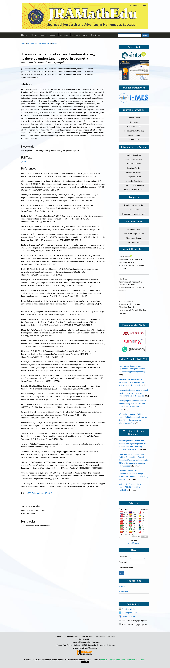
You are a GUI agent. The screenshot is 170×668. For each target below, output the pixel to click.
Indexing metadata (129, 612)
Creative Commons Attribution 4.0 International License (123, 659)
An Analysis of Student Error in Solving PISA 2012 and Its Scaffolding (131, 487)
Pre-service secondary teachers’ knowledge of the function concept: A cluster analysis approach (133, 382)
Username (123, 556)
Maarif (54, 43)
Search (53, 35)
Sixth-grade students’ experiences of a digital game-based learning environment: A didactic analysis (133, 393)
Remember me (127, 567)
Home (24, 35)
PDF (24, 161)
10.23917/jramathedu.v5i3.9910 (38, 493)
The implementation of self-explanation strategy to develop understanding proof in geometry (132, 369)
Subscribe (124, 591)
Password (123, 562)
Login (43, 35)
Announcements (80, 35)
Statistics (95, 35)
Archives (64, 35)
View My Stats (134, 542)
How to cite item (129, 616)
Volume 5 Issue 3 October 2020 (39, 43)
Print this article (128, 609)
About (34, 35)
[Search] (129, 35)
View (123, 586)
